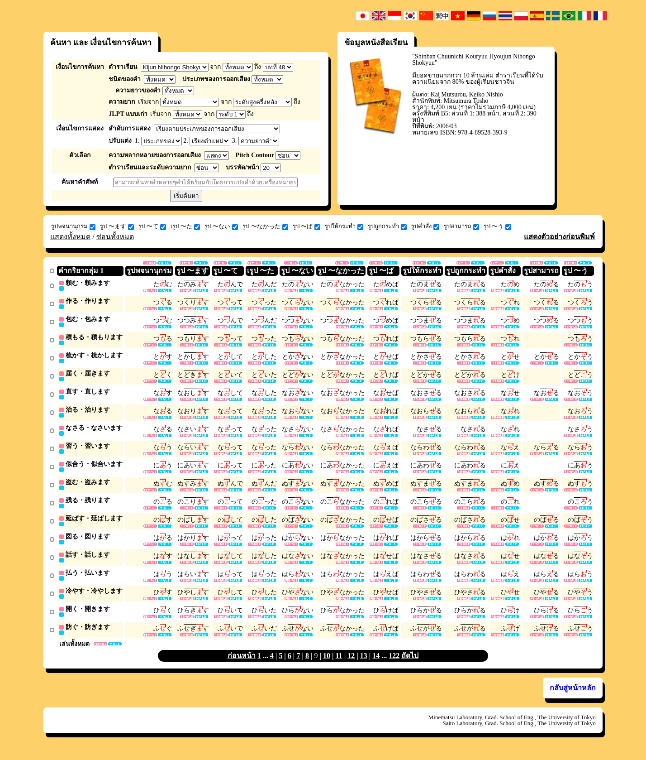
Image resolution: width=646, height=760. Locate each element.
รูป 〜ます (116, 226)
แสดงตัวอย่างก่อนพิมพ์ (559, 237)
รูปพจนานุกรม (73, 226)
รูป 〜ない (221, 226)
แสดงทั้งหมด (70, 237)
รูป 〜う (497, 226)
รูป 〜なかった (265, 226)
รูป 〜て (152, 226)
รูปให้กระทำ (344, 226)
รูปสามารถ (461, 226)
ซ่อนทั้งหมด (115, 237)
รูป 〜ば (306, 226)
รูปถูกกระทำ (387, 226)
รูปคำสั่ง (425, 226)
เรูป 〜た (185, 226)
